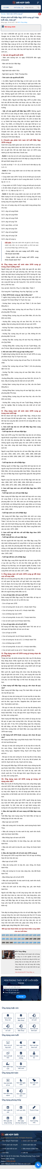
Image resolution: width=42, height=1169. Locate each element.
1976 (27, 935)
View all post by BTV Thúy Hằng (24, 972)
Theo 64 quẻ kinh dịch (12, 992)
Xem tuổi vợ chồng (21, 1057)
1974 (19, 935)
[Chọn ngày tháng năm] (13, 7)
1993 (15, 942)
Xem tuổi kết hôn (8, 1057)
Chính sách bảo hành (30, 1141)
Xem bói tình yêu (34, 1083)
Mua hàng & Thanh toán (10, 1141)
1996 (27, 942)
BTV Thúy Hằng (22, 22)
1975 (23, 935)
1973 (15, 935)
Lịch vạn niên (21, 1110)
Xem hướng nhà (34, 1121)
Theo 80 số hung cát (11, 990)
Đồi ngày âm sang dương (8, 1122)
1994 (19, 942)
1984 (19, 939)
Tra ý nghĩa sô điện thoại (21, 1029)
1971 (7, 935)
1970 (3, 935)
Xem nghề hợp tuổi (8, 1067)
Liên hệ (25, 1152)
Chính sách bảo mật (29, 1145)
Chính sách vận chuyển (10, 1145)
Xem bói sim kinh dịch (34, 1029)
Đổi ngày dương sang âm (21, 1122)
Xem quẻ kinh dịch (21, 1095)
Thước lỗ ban (34, 1110)
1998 (34, 942)
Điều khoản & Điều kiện (30, 1148)
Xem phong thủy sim (8, 1019)
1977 (30, 935)
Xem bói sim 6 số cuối (8, 1029)
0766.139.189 (10, 1161)
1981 (7, 939)
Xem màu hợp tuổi (21, 1046)
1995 (23, 942)
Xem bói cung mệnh (7, 1094)
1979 (38, 935)
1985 (23, 939)
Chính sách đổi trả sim (9, 1148)
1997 (30, 942)
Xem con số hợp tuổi (8, 1046)
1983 (15, 939)
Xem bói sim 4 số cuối (34, 1019)
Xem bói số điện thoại (21, 1019)
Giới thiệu (5, 1152)
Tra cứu (21, 996)
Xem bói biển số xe (8, 1084)
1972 (11, 935)
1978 (34, 935)
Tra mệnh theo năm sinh (21, 1067)
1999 (38, 942)
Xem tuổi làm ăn (34, 1057)
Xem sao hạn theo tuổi (34, 1046)
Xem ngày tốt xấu (8, 1111)
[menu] (39, 3)
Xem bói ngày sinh (21, 1083)
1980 (3, 939)
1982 (11, 939)
